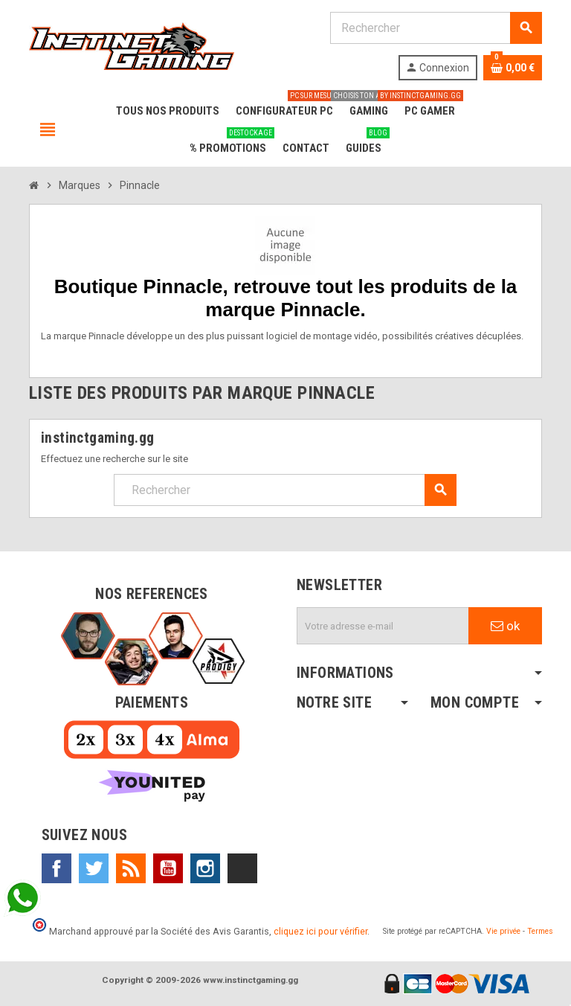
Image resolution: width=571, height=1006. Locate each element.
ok (505, 625)
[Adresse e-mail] (383, 625)
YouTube (168, 868)
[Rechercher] (435, 28)
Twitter (94, 868)
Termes (540, 931)
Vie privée (503, 931)
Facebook (56, 868)
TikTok (242, 868)
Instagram (205, 868)
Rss (131, 868)
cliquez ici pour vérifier (320, 931)
